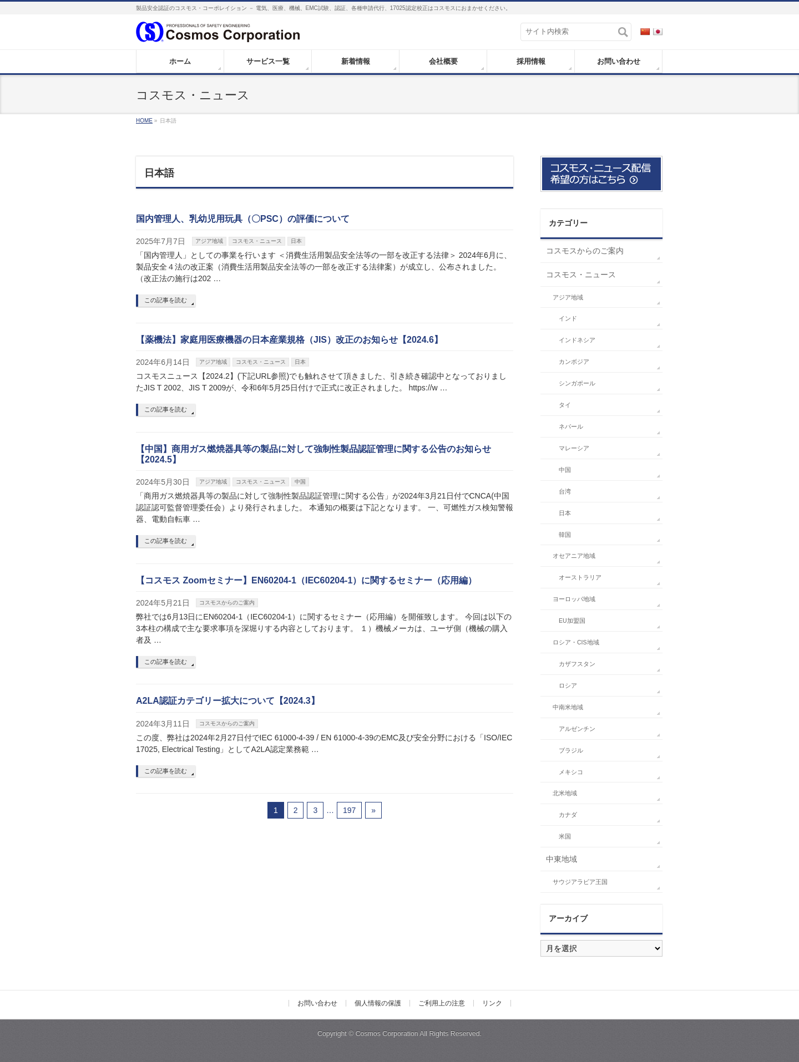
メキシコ (571, 772)
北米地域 (565, 793)
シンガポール (577, 383)
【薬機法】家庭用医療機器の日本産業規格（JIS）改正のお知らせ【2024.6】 (289, 339)
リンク (492, 1003)
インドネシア (577, 340)
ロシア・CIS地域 (576, 642)
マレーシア (574, 448)
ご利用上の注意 (441, 1003)
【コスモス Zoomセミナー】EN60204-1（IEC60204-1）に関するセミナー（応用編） (306, 580)
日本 (296, 241)
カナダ (568, 814)
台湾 (565, 491)
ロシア (568, 685)
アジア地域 (209, 241)
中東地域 (561, 859)
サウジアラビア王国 (580, 881)
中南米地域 (568, 707)
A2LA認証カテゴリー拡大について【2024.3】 (228, 700)
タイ (565, 405)
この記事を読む (165, 300)
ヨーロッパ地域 (574, 599)
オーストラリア (580, 577)
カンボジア (574, 361)
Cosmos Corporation (387, 1034)
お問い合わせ (317, 1003)
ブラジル (571, 750)
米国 (565, 836)
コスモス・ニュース (257, 241)
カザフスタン (577, 663)
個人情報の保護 (378, 1003)
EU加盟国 (572, 620)
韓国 (565, 534)
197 (349, 810)
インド (568, 318)
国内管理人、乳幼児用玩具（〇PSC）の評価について (243, 218)
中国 (300, 482)
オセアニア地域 (574, 555)
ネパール (571, 426)
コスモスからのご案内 (227, 602)
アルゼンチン (577, 728)
